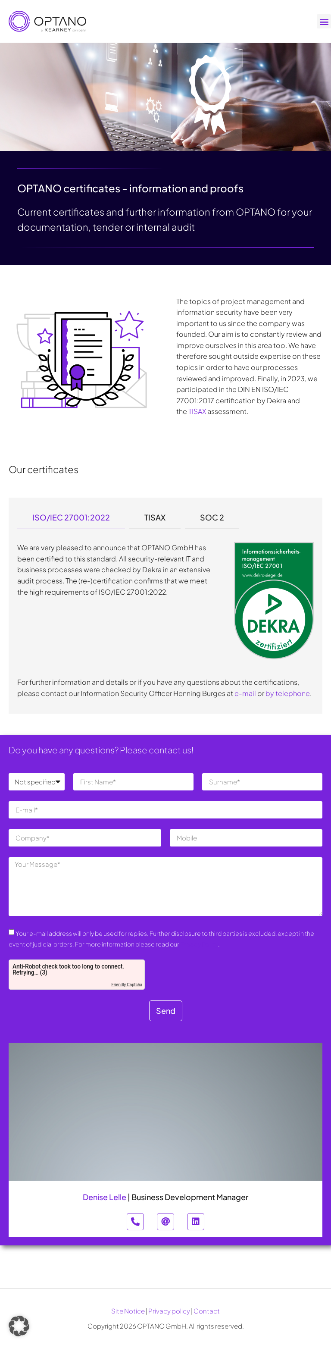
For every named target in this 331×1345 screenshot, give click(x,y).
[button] (324, 21)
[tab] (71, 517)
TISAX (197, 411)
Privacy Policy (199, 944)
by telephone (287, 693)
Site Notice (128, 1311)
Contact (207, 1311)
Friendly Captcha (126, 984)
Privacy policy (169, 1311)
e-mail (245, 693)
